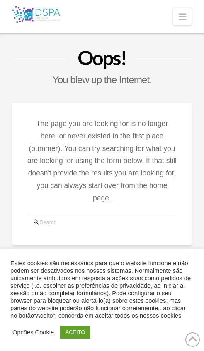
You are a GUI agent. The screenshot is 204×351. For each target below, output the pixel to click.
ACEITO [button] (75, 332)
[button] (182, 16)
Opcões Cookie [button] (33, 332)
